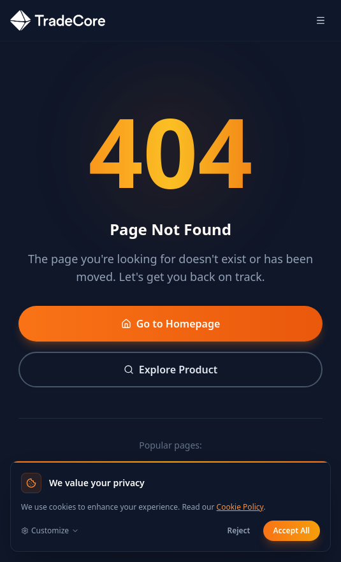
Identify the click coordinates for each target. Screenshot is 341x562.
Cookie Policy (240, 506)
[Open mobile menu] (320, 20)
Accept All (291, 530)
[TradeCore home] (57, 20)
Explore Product (171, 370)
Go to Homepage (171, 324)
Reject (238, 530)
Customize (50, 531)
